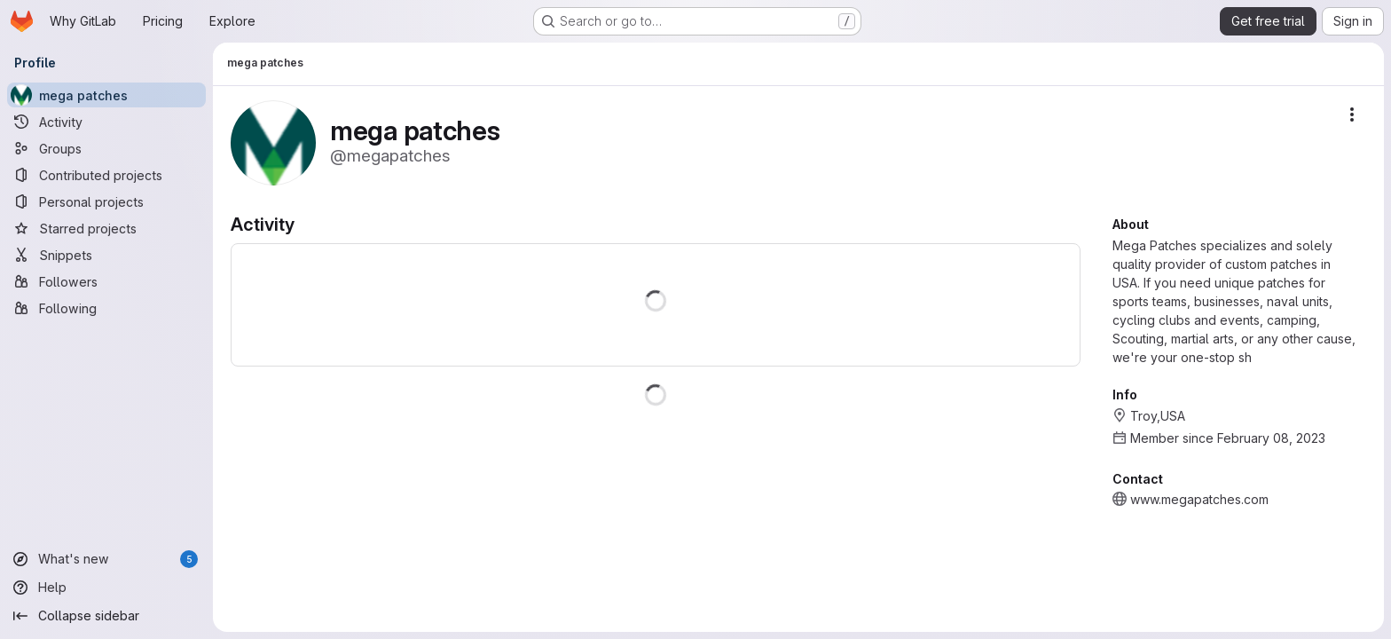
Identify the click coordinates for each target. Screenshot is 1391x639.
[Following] (106, 308)
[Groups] (106, 148)
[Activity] (106, 121)
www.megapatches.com (1199, 499)
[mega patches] (106, 95)
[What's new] (106, 559)
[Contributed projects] (106, 174)
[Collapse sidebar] (106, 616)
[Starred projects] (106, 228)
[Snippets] (106, 254)
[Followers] (106, 281)
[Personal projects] (106, 201)
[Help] (106, 587)
